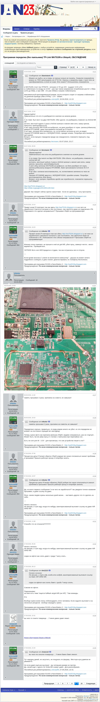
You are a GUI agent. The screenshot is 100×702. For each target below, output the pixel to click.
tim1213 (13, 552)
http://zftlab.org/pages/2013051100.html (39, 188)
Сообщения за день (10, 33)
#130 (94, 476)
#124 (94, 205)
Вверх (97, 690)
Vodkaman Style (8, 690)
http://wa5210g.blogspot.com (75, 103)
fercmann (13, 120)
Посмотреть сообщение (52, 75)
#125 (94, 227)
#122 (94, 112)
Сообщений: (11, 89)
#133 (94, 567)
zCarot (86, 699)
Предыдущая (49, 683)
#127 (94, 395)
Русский (22, 690)
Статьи (26, 29)
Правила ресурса (27, 33)
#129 (94, 454)
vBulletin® (86, 696)
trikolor (13, 213)
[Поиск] (83, 28)
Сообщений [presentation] (9, 63)
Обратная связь (73, 690)
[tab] (9, 63)
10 (81, 683)
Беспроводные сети (18, 36)
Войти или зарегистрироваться (83, 2)
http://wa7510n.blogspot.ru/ (34, 186)
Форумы (6, 29)
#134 (94, 616)
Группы (37, 29)
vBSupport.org (93, 699)
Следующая (90, 683)
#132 (94, 544)
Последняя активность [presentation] (26, 63)
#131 (94, 521)
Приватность (87, 690)
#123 (94, 146)
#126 (94, 286)
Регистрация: (13, 86)
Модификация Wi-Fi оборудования (38, 36)
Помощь (60, 690)
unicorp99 (55, 99)
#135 (94, 648)
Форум (7, 36)
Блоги (17, 29)
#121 (94, 72)
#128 (94, 418)
